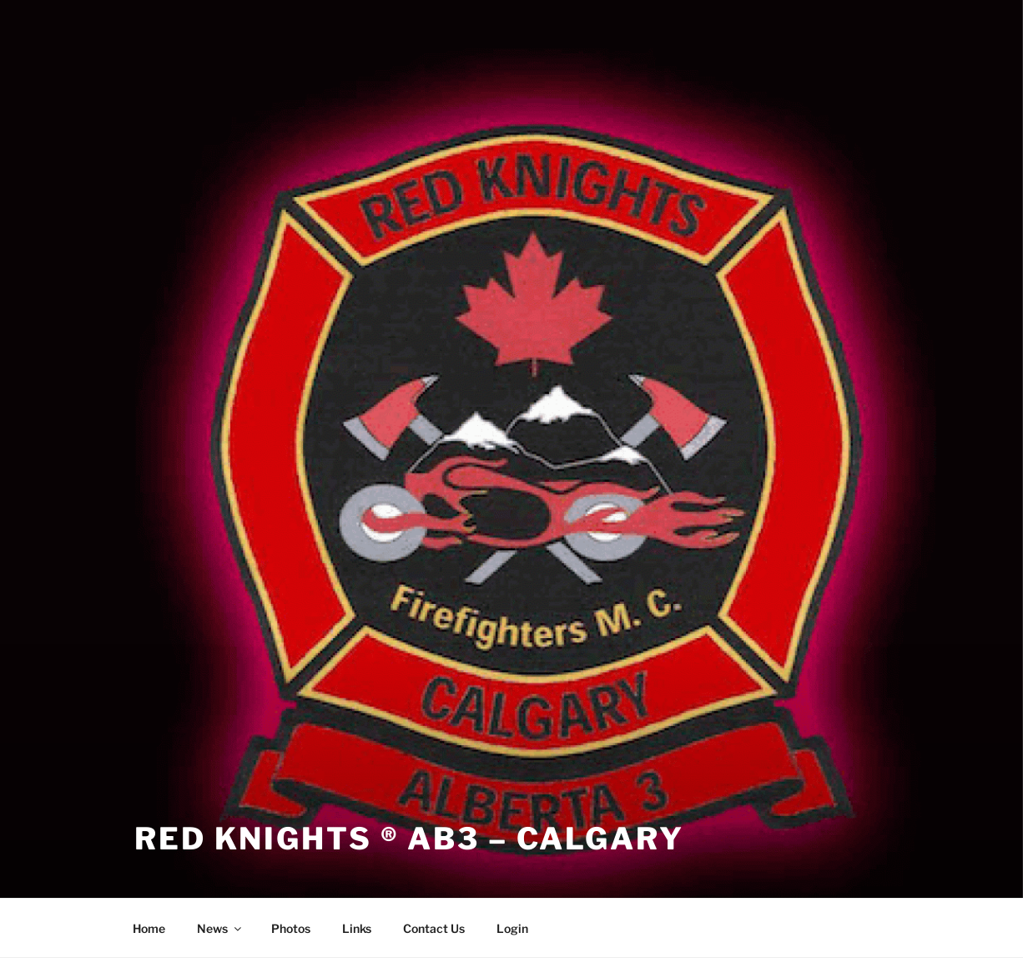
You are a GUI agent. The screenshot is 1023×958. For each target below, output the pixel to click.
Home (149, 928)
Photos (290, 928)
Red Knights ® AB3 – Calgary (409, 838)
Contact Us (434, 928)
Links (356, 928)
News (220, 928)
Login (512, 928)
